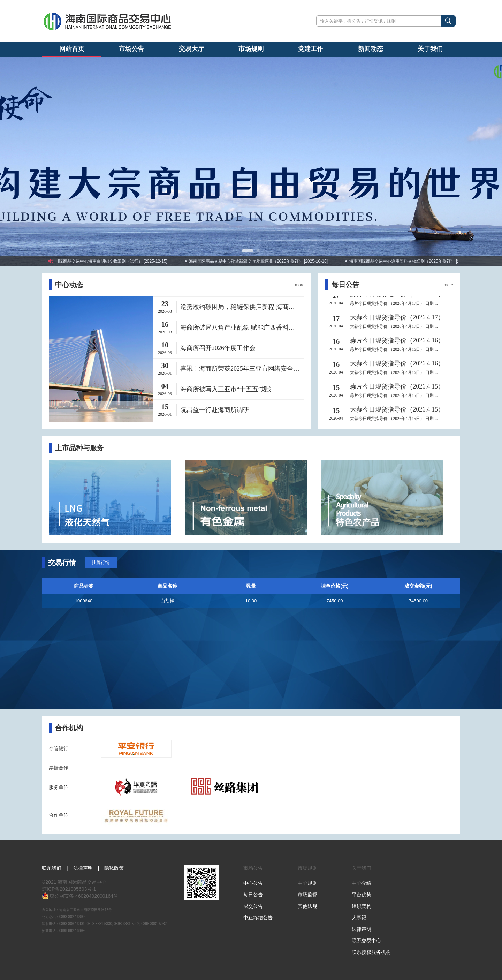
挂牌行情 (101, 562)
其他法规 (307, 906)
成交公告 (253, 906)
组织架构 (361, 906)
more (299, 284)
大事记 (359, 917)
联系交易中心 (366, 940)
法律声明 (83, 868)
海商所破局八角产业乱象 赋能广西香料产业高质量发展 (242, 327)
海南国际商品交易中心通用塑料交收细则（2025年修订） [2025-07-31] (420, 261)
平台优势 (361, 894)
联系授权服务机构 (371, 952)
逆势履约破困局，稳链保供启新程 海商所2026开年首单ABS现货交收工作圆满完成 (242, 306)
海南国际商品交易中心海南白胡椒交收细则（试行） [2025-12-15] (112, 261)
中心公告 (253, 883)
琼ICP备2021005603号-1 (69, 889)
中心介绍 (361, 883)
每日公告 (253, 894)
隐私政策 (114, 868)
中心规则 (307, 883)
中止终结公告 (258, 917)
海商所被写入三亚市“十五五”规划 (227, 389)
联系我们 (51, 868)
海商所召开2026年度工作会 (218, 348)
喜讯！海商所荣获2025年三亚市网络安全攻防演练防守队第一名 (242, 368)
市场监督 (307, 894)
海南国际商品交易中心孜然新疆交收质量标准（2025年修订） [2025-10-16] (264, 261)
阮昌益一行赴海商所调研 (214, 409)
